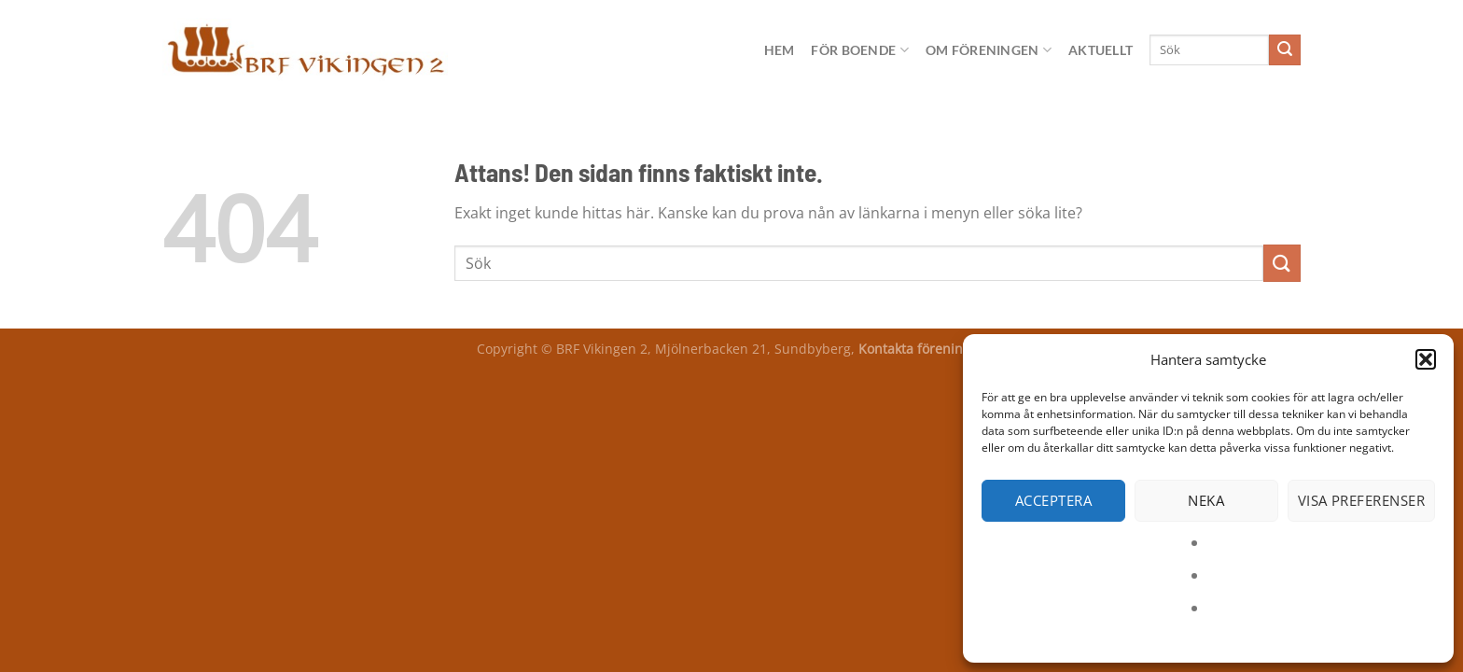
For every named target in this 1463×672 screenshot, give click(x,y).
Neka (1206, 500)
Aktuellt (1100, 50)
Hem (779, 50)
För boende (859, 50)
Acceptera (1053, 500)
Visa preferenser (1361, 500)
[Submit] (1285, 50)
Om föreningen (989, 50)
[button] (1425, 359)
